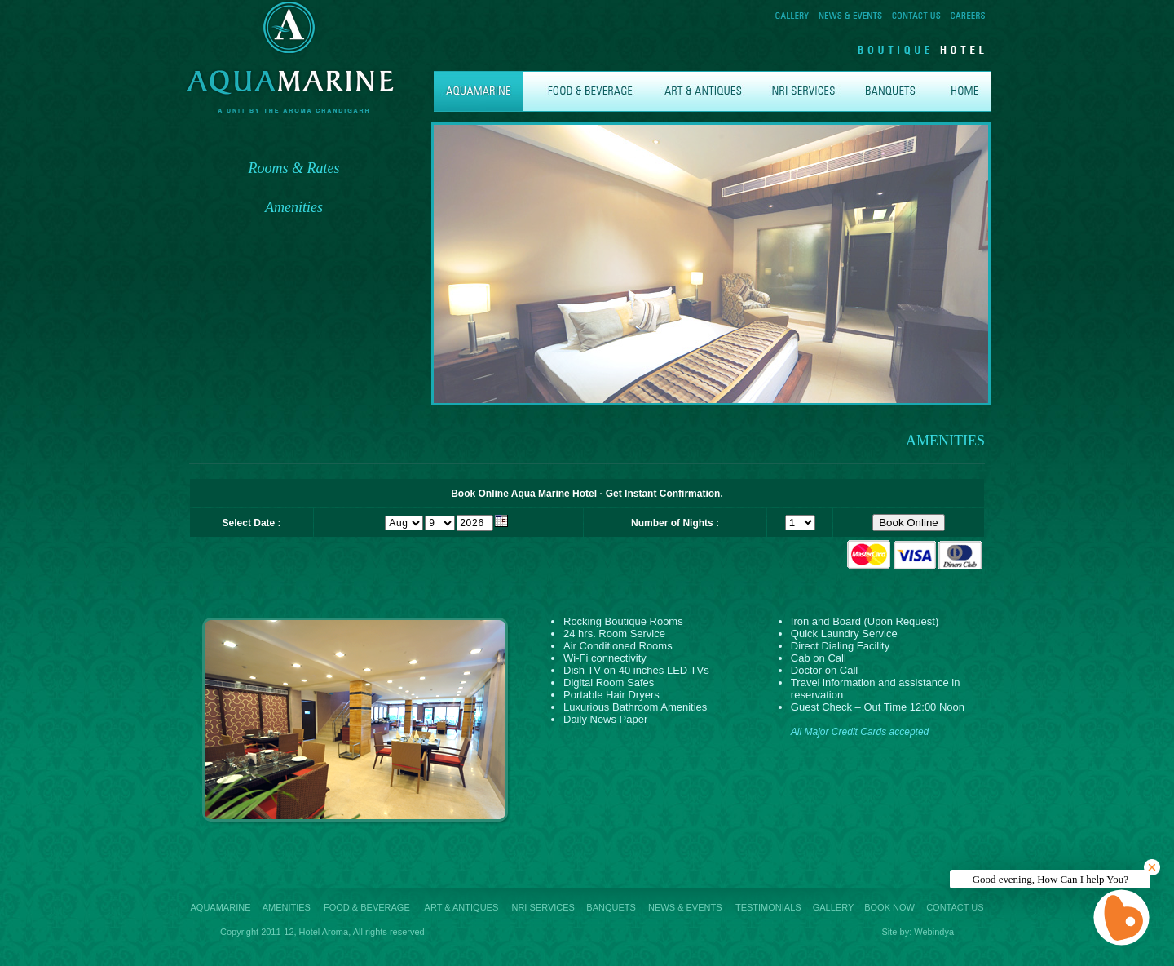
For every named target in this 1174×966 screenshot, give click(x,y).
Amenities (294, 207)
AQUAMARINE (221, 907)
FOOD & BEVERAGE (367, 907)
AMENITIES (287, 907)
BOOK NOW (889, 907)
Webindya (934, 932)
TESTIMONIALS (768, 907)
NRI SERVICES (542, 907)
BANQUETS (611, 907)
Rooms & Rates (294, 168)
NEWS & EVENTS (685, 907)
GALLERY (833, 907)
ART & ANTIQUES (462, 907)
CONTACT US (955, 907)
